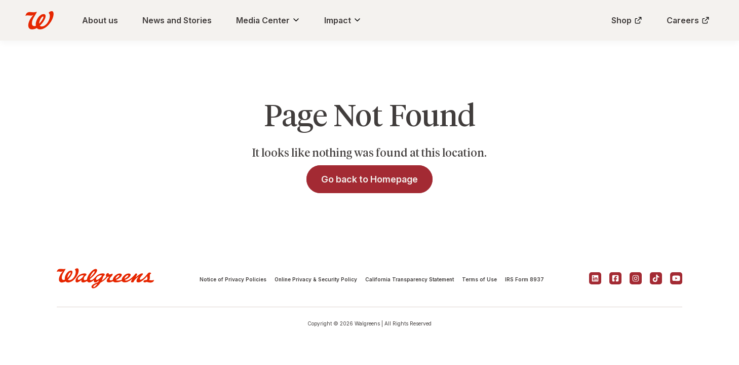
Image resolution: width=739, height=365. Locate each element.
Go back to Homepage (369, 179)
